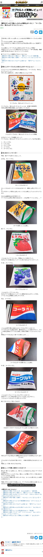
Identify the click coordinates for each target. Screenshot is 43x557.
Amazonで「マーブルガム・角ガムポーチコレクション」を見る (21, 485)
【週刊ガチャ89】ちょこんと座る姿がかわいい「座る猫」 (18, 510)
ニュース (5, 5)
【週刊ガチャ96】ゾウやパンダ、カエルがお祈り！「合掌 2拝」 (20, 491)
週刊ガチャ (11, 21)
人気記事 (16, 5)
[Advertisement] (21, 526)
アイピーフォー (38, 533)
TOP (2, 21)
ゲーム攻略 (27, 5)
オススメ (37, 5)
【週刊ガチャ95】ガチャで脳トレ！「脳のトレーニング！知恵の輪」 (20, 56)
